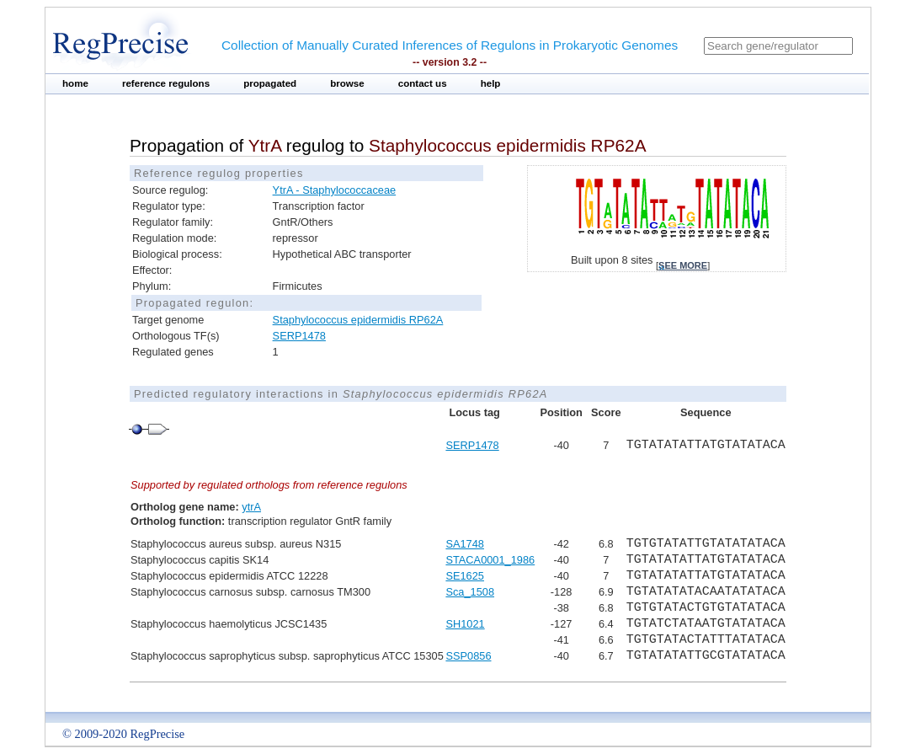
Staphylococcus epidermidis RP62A (358, 319)
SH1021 (464, 624)
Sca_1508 (469, 592)
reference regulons (166, 83)
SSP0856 (468, 656)
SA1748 (464, 543)
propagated (269, 83)
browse (347, 83)
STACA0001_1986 (490, 559)
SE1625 (464, 576)
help (491, 83)
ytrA (251, 506)
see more (682, 265)
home (75, 83)
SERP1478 (299, 335)
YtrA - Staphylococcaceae (335, 190)
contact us (422, 83)
